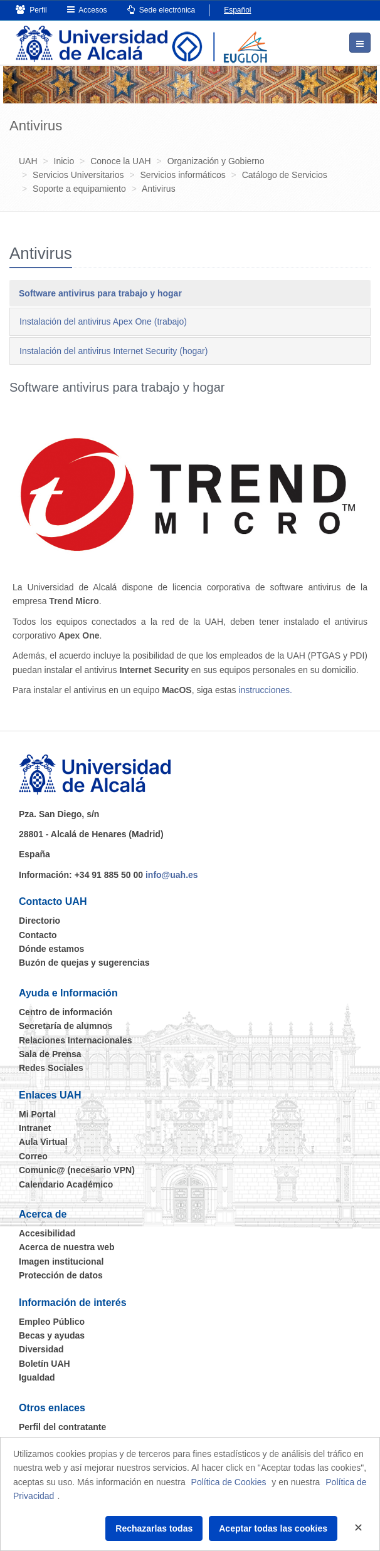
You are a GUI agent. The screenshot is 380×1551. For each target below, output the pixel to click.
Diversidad (41, 1349)
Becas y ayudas (52, 1335)
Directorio (39, 921)
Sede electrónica (161, 9)
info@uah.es (171, 875)
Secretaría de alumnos (65, 1026)
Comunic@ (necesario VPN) (77, 1170)
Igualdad (37, 1377)
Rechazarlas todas (154, 1528)
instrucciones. (265, 690)
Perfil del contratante (62, 1427)
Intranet (35, 1128)
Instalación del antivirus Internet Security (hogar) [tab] (113, 351)
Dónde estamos (51, 949)
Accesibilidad (47, 1233)
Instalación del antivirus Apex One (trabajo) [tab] (103, 321)
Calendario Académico (66, 1184)
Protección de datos (61, 1275)
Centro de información (65, 1012)
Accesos (87, 9)
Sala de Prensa (50, 1054)
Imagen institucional (61, 1261)
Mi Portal (37, 1114)
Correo (33, 1156)
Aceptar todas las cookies (273, 1528)
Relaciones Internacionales (75, 1040)
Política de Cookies (229, 1482)
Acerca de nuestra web (67, 1247)
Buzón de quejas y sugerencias (84, 963)
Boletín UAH (44, 1364)
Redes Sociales (51, 1068)
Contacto (38, 935)
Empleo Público (52, 1322)
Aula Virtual (43, 1142)
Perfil (31, 9)
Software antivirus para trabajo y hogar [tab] (100, 293)
